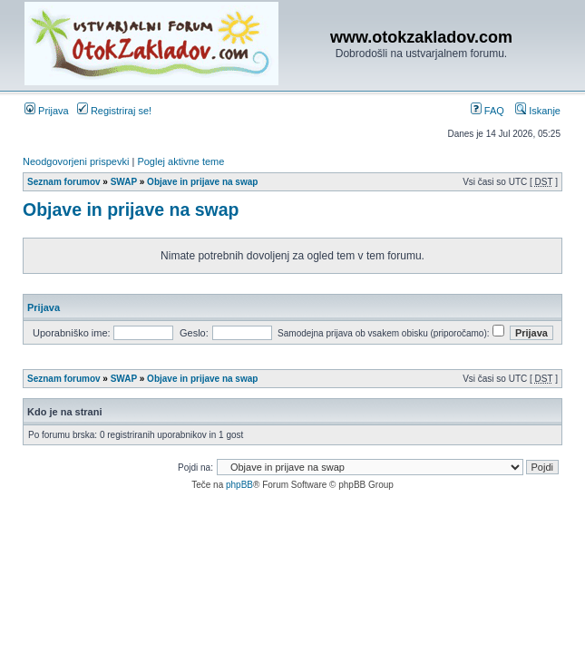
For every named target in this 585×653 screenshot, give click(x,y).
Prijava (46, 110)
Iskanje (538, 110)
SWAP (124, 182)
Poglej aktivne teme (180, 161)
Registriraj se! (114, 110)
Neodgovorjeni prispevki (76, 161)
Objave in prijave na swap (202, 182)
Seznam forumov (64, 182)
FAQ (487, 110)
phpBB (239, 485)
